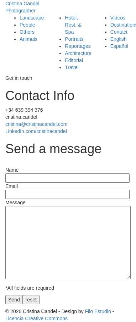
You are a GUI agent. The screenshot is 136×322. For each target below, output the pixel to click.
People (27, 25)
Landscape (32, 18)
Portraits (74, 39)
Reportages (77, 46)
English (118, 39)
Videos (118, 18)
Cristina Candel (68, 7)
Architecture (78, 53)
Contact (118, 32)
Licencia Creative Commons (36, 318)
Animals (28, 39)
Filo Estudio (98, 311)
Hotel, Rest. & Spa (73, 25)
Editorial (74, 60)
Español (119, 46)
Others (27, 32)
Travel (71, 67)
